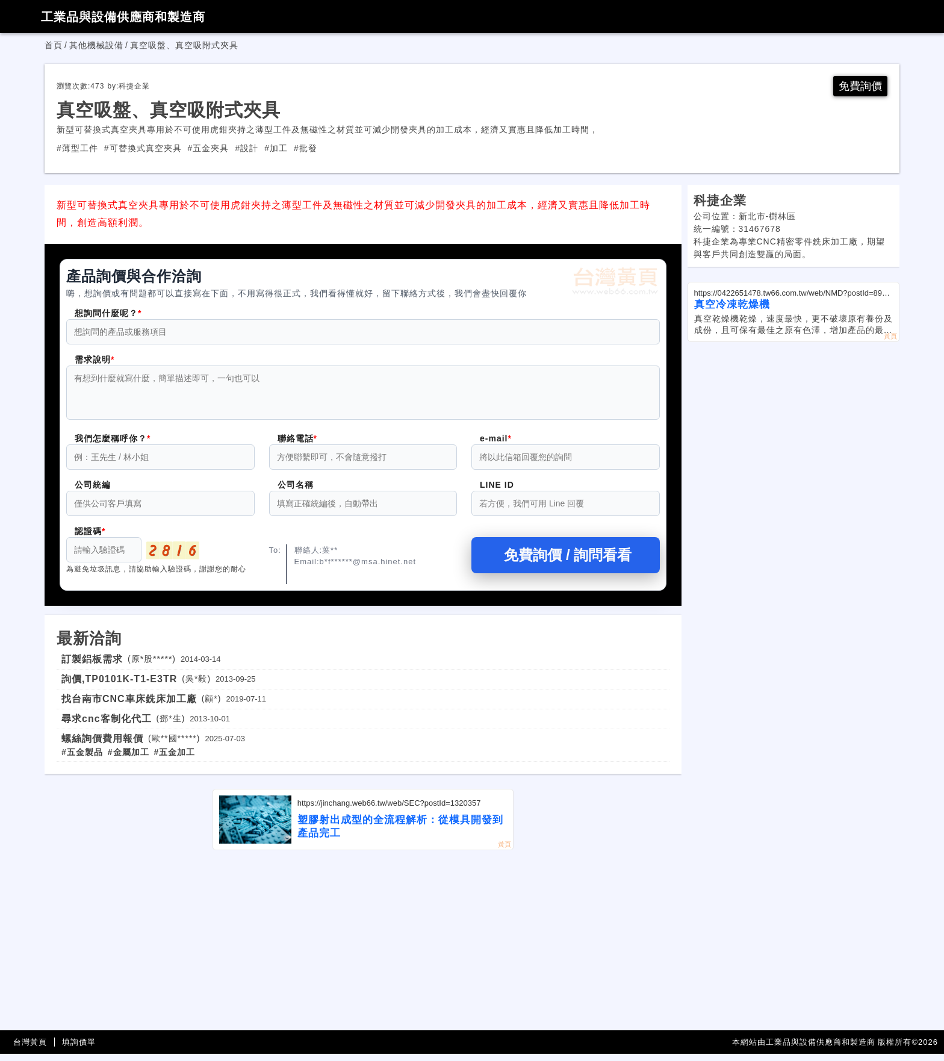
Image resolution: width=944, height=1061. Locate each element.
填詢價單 (79, 1049)
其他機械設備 (96, 45)
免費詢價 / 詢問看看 (565, 562)
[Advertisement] (363, 948)
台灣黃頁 (30, 1049)
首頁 (54, 45)
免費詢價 (860, 86)
